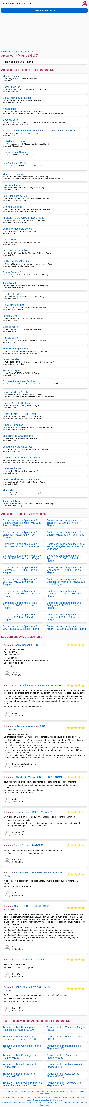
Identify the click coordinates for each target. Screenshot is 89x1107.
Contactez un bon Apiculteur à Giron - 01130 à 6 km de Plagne (21, 545)
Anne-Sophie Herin (13, 468)
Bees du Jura (10, 120)
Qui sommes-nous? (11, 1091)
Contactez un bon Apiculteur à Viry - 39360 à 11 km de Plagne (21, 627)
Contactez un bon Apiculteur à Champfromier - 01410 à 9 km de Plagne (22, 593)
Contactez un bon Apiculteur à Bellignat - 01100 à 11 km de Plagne (64, 605)
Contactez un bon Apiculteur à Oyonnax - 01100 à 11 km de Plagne (64, 617)
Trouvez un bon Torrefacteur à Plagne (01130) (64, 1084)
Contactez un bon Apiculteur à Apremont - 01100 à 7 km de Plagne (64, 558)
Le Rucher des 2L (13, 359)
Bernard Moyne (11, 87)
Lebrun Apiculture (24, 685)
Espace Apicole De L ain (17, 403)
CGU (67, 1091)
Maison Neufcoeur (13, 174)
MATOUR (37, 845)
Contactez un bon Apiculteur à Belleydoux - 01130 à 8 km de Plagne (20, 570)
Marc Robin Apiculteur (15, 349)
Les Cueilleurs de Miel (15, 196)
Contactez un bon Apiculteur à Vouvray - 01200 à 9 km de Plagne (20, 582)
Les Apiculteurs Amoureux (18, 447)
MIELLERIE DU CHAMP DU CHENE (24, 218)
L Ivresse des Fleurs (14, 152)
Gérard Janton (11, 327)
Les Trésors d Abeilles (15, 250)
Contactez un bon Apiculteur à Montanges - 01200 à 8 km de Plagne (64, 570)
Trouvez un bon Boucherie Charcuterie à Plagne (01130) (20, 1037)
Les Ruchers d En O (14, 163)
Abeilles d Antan (12, 501)
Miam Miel (8, 490)
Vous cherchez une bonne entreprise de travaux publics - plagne (45, 1097)
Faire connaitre (50, 1091)
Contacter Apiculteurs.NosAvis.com (31, 1091)
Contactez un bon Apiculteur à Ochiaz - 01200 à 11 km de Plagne (20, 605)
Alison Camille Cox (13, 272)
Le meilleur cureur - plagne (11, 1097)
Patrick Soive (10, 338)
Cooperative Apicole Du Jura (19, 381)
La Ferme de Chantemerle (18, 436)
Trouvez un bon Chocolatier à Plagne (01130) (20, 1065)
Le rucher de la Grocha (16, 392)
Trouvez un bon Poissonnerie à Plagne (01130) (64, 1065)
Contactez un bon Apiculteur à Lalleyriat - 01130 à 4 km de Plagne (20, 535)
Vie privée (60, 1091)
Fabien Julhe (10, 316)
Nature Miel (9, 109)
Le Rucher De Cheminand (17, 261)
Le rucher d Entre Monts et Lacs (21, 479)
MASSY (40, 959)
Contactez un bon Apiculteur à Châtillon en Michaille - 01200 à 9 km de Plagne (66, 582)
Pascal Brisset (22, 645)
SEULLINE (39, 645)
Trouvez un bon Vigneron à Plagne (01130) (62, 1056)
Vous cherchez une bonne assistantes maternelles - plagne (44, 1102)
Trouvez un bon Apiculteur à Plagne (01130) (63, 1075)
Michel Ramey (11, 76)
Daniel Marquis (11, 240)
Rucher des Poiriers (25, 987)
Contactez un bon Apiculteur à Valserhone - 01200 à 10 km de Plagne (64, 593)
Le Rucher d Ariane (25, 726)
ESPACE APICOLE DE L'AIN (19, 414)
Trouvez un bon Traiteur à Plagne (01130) (66, 1028)
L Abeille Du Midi (23, 777)
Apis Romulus (11, 283)
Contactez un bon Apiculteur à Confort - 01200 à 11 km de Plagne (20, 617)
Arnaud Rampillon (13, 425)
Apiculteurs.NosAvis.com (17, 3)
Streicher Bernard (24, 872)
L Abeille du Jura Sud (15, 141)
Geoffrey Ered (11, 294)
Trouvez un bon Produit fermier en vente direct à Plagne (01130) (22, 1084)
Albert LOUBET (22, 906)
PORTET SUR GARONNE (50, 777)
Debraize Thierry (23, 959)
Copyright (74, 1091)
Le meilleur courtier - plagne (12, 1102)
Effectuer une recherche (44, 10)
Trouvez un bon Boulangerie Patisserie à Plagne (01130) (19, 1028)
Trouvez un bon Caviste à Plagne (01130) (22, 1047)
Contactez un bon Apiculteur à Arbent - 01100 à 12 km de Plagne (66, 627)
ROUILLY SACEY (42, 812)
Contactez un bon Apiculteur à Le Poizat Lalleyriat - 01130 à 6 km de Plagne (66, 546)
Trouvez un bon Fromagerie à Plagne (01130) (20, 1056)
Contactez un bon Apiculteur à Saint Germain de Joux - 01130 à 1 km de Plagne (22, 523)
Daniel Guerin (21, 845)
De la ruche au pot (13, 305)
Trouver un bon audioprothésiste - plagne (47, 1100)
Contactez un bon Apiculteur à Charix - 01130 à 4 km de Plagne (65, 533)
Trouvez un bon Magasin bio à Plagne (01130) (64, 1047)
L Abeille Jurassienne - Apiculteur (22, 458)
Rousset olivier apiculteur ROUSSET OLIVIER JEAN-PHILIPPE (39, 131)
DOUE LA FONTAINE (48, 685)
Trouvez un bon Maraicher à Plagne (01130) (19, 1075)
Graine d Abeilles (12, 207)
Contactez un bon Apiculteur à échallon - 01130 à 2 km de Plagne (64, 523)
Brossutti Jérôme (12, 185)
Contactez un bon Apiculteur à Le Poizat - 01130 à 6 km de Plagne (22, 557)
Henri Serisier (21, 812)
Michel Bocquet (11, 370)
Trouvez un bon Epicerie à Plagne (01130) (66, 1037)
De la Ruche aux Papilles (17, 98)
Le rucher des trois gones (17, 229)
